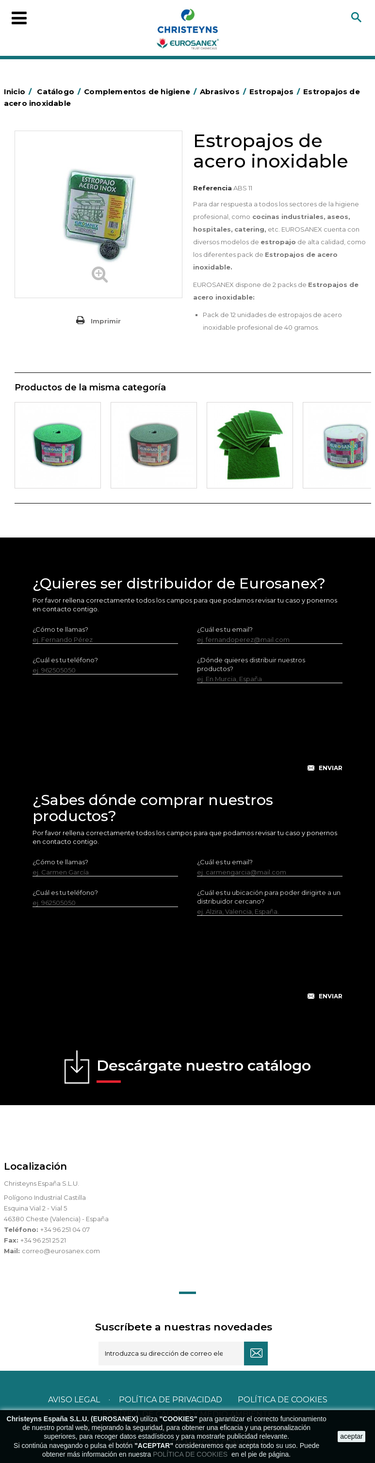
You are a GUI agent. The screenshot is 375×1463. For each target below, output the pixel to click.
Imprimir (106, 321)
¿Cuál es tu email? (225, 629)
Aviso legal (74, 1399)
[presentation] (187, 735)
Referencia (212, 188)
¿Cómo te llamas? (60, 629)
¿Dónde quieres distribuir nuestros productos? (251, 664)
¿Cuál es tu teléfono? (65, 660)
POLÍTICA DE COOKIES (191, 1454)
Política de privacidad (170, 1399)
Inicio (19, 91)
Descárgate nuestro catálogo (204, 1070)
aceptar (351, 1436)
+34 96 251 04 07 (65, 1229)
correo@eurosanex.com (61, 1251)
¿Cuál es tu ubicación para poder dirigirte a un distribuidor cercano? (269, 897)
